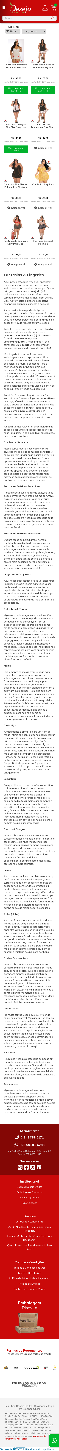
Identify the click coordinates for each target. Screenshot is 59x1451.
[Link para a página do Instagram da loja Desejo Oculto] (20, 1167)
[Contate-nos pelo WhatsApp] (54, 1440)
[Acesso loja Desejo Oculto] (45, 8)
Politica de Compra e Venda (29, 1289)
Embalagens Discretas (29, 1192)
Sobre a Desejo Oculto (29, 1186)
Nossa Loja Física (29, 1197)
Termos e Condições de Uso (29, 1267)
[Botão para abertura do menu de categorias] (4, 7)
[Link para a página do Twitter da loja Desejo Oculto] (32, 1167)
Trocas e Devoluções (29, 1273)
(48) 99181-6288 (32, 1145)
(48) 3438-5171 (32, 1137)
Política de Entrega (29, 1283)
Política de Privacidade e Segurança (29, 1278)
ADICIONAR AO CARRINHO (16, 89)
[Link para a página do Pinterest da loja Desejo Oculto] (39, 1167)
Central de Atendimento (29, 1221)
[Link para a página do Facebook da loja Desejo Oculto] (26, 1167)
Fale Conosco (29, 1202)
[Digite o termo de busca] (26, 18)
